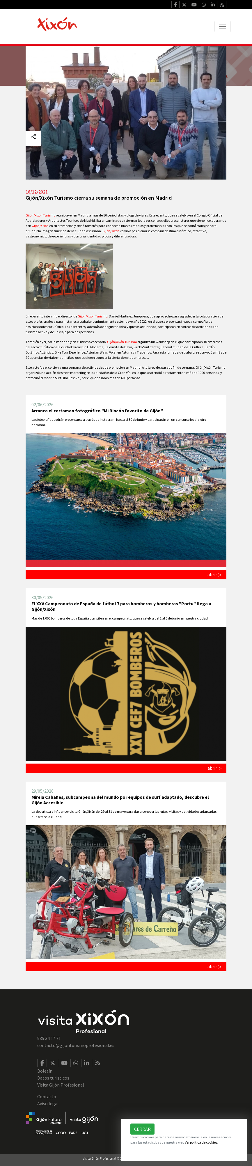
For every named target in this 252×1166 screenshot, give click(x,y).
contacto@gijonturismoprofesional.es (75, 1045)
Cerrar (142, 1129)
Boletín (44, 1071)
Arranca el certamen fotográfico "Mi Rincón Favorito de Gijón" (97, 410)
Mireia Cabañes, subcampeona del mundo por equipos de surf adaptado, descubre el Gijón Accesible (120, 799)
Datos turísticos (53, 1078)
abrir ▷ (214, 574)
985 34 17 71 (49, 1038)
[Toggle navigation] (222, 26)
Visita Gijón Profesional (60, 1085)
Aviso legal (48, 1103)
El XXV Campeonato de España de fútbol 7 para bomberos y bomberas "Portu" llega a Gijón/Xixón (121, 606)
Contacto (46, 1096)
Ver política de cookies (201, 1142)
